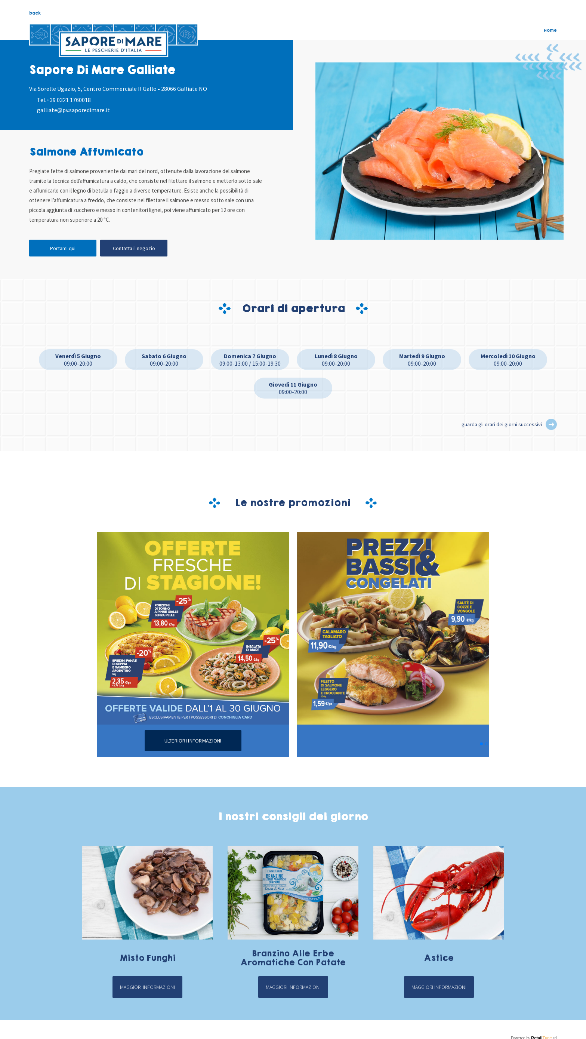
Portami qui (62, 248)
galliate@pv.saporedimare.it (73, 110)
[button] (551, 424)
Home (550, 30)
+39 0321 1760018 (68, 100)
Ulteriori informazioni (193, 740)
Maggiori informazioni (147, 987)
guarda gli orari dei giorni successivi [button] (502, 424)
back (35, 13)
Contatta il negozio (134, 248)
